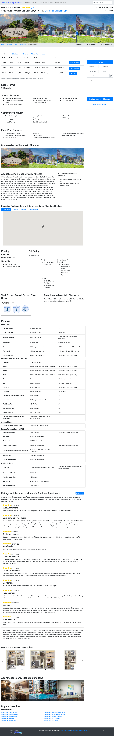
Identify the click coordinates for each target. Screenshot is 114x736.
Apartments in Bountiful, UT (52, 721)
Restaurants (6, 209)
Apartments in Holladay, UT (9, 721)
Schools (23, 209)
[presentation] (100, 93)
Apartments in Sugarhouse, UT (10, 712)
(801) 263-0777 (100, 62)
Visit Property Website (99, 104)
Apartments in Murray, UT (9, 719)
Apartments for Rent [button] (31, 2)
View (74, 63)
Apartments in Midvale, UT (52, 719)
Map (47, 11)
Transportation (33, 209)
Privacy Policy (74, 730)
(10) (32, 8)
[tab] (6, 54)
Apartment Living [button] (60, 2)
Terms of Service (83, 730)
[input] (98, 76)
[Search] (102, 2)
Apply (73, 73)
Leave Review (79, 493)
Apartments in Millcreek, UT (9, 714)
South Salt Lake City (58, 11)
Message (89, 80)
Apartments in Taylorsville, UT (10, 717)
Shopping (15, 209)
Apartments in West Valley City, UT (54, 712)
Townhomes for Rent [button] (46, 2)
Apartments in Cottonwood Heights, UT (56, 714)
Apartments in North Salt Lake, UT (54, 717)
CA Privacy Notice (66, 730)
